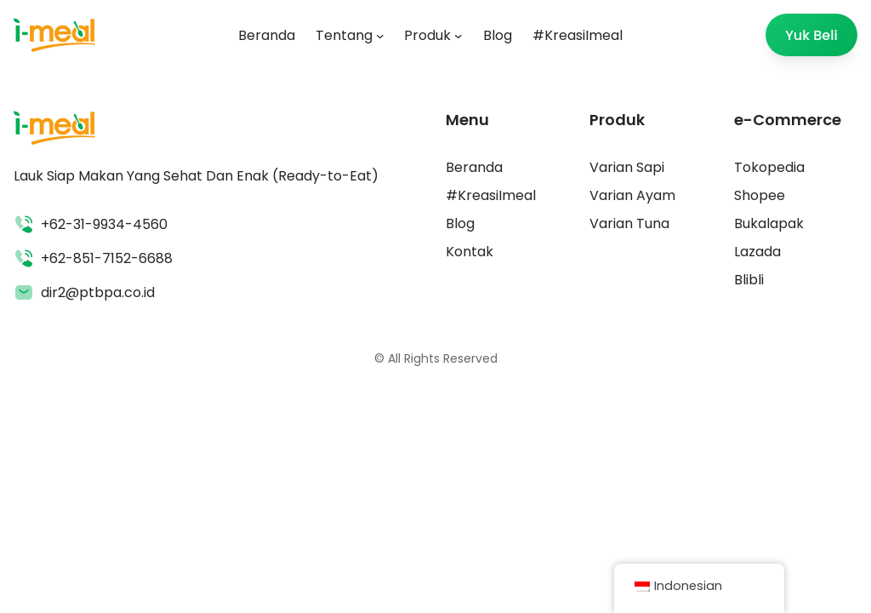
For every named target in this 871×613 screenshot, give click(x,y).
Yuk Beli (811, 35)
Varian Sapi (626, 167)
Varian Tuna (629, 223)
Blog (460, 223)
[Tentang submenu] (380, 35)
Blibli (749, 279)
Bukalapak (769, 223)
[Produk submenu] (458, 35)
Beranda (474, 167)
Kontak (469, 251)
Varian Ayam (632, 195)
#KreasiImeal (491, 195)
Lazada (757, 251)
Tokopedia (769, 167)
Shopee (759, 195)
